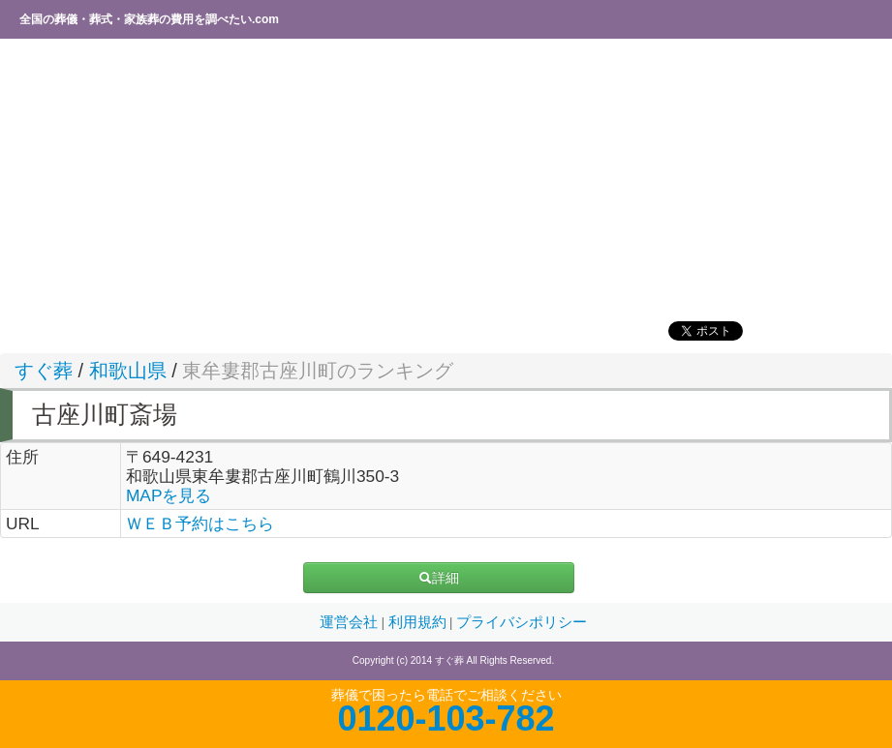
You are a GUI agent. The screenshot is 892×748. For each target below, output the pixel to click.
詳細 (438, 577)
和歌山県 (128, 370)
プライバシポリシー (521, 622)
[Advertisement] (446, 179)
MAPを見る (169, 495)
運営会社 (351, 622)
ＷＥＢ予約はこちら (200, 523)
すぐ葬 (44, 370)
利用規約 (419, 622)
